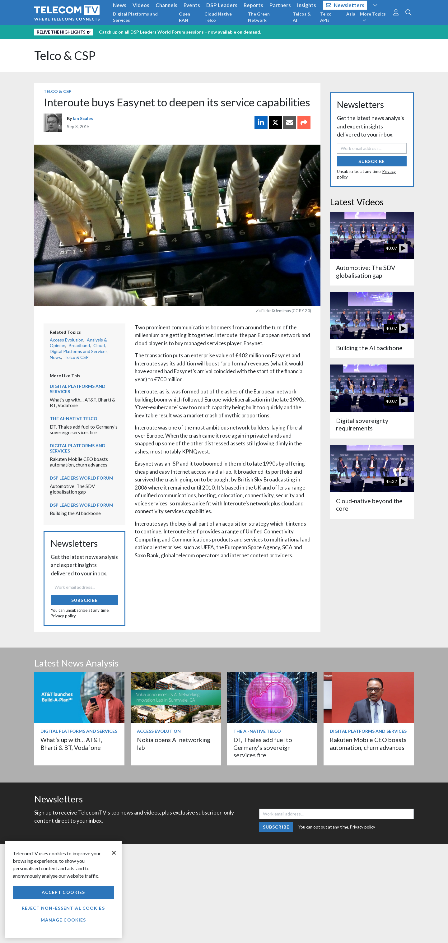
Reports (253, 5)
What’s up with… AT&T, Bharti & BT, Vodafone (71, 743)
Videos (141, 5)
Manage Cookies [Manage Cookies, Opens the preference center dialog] (63, 919)
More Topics (373, 16)
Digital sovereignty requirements (362, 424)
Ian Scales (83, 118)
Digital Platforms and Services (135, 17)
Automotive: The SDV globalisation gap (72, 489)
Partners (280, 5)
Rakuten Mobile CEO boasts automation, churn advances (79, 462)
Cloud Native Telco (218, 17)
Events (192, 5)
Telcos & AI (302, 17)
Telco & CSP (65, 56)
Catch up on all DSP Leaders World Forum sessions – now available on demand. (180, 32)
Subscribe (84, 600)
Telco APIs (326, 17)
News (119, 5)
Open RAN (184, 17)
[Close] (114, 853)
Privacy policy (63, 615)
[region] (63, 889)
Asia (350, 13)
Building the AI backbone (75, 513)
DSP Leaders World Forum (81, 478)
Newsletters (345, 5)
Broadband (79, 345)
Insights (306, 5)
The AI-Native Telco (73, 418)
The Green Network (259, 17)
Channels (166, 5)
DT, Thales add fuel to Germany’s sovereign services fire (84, 429)
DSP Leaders (221, 5)
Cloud (99, 345)
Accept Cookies (63, 892)
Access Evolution (66, 339)
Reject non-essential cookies (63, 908)
